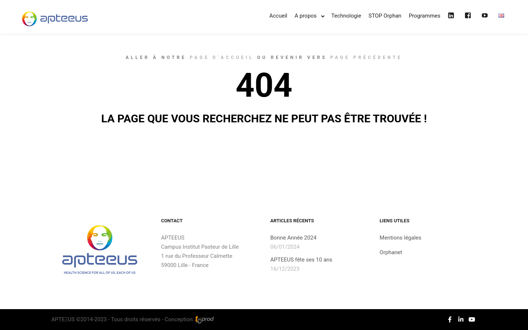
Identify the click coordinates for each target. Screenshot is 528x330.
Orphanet (391, 252)
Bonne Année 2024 (293, 237)
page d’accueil (222, 57)
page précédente (366, 57)
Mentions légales (400, 237)
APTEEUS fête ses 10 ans (301, 259)
